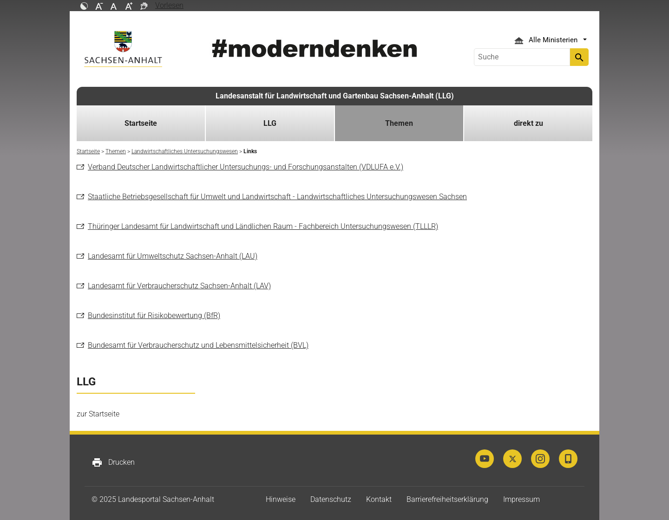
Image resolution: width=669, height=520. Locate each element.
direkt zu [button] (528, 123)
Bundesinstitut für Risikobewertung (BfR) (154, 315)
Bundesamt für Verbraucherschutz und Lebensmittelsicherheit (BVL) (198, 345)
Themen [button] (399, 123)
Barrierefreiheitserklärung (447, 499)
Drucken (113, 462)
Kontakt (379, 499)
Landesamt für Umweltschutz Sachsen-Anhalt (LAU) (172, 256)
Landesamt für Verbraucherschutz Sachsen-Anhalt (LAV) (179, 285)
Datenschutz (330, 499)
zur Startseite (98, 414)
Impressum (521, 499)
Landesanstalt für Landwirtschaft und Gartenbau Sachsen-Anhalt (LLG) (335, 95)
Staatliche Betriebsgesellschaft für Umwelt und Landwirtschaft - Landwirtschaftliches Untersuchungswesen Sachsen (277, 196)
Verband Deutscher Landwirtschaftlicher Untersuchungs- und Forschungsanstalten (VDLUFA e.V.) (245, 166)
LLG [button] (269, 123)
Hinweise (280, 499)
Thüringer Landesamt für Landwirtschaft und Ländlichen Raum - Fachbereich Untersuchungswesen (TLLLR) (263, 226)
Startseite (141, 123)
